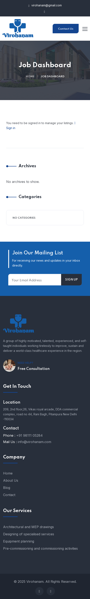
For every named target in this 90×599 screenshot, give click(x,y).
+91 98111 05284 (29, 435)
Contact (9, 495)
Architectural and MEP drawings (28, 527)
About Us (10, 480)
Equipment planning (18, 541)
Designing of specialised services (28, 534)
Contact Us (65, 29)
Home (30, 76)
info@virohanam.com (34, 442)
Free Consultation (34, 369)
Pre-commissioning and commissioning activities (40, 548)
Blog (6, 488)
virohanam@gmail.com (45, 5)
